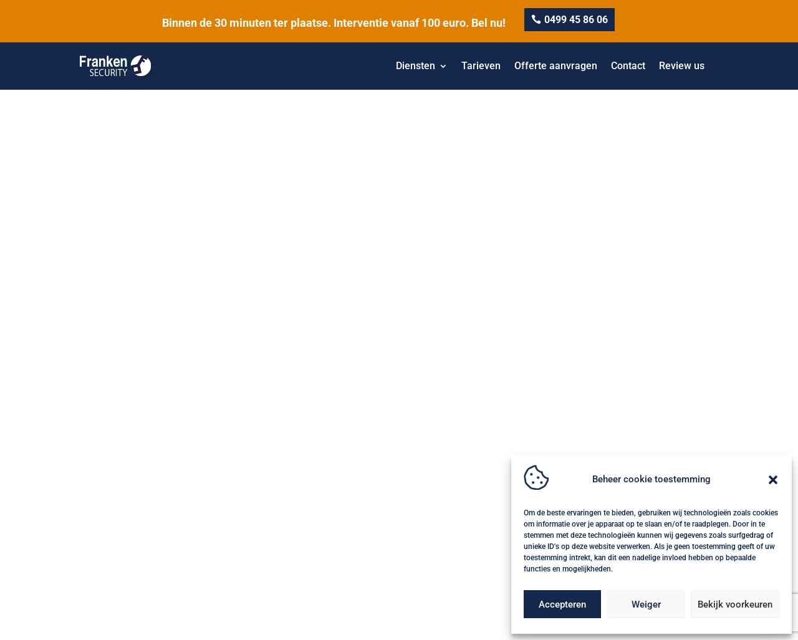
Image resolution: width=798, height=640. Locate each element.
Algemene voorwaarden (252, 623)
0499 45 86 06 (576, 20)
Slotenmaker (432, 472)
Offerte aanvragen (555, 66)
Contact (628, 66)
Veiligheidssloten (440, 453)
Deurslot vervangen (445, 509)
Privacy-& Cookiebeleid (162, 623)
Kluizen (587, 434)
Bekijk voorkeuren (735, 604)
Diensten (415, 66)
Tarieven (481, 66)
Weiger (646, 604)
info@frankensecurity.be (137, 511)
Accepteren (562, 604)
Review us (681, 66)
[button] (773, 480)
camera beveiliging (444, 434)
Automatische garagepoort (460, 490)
